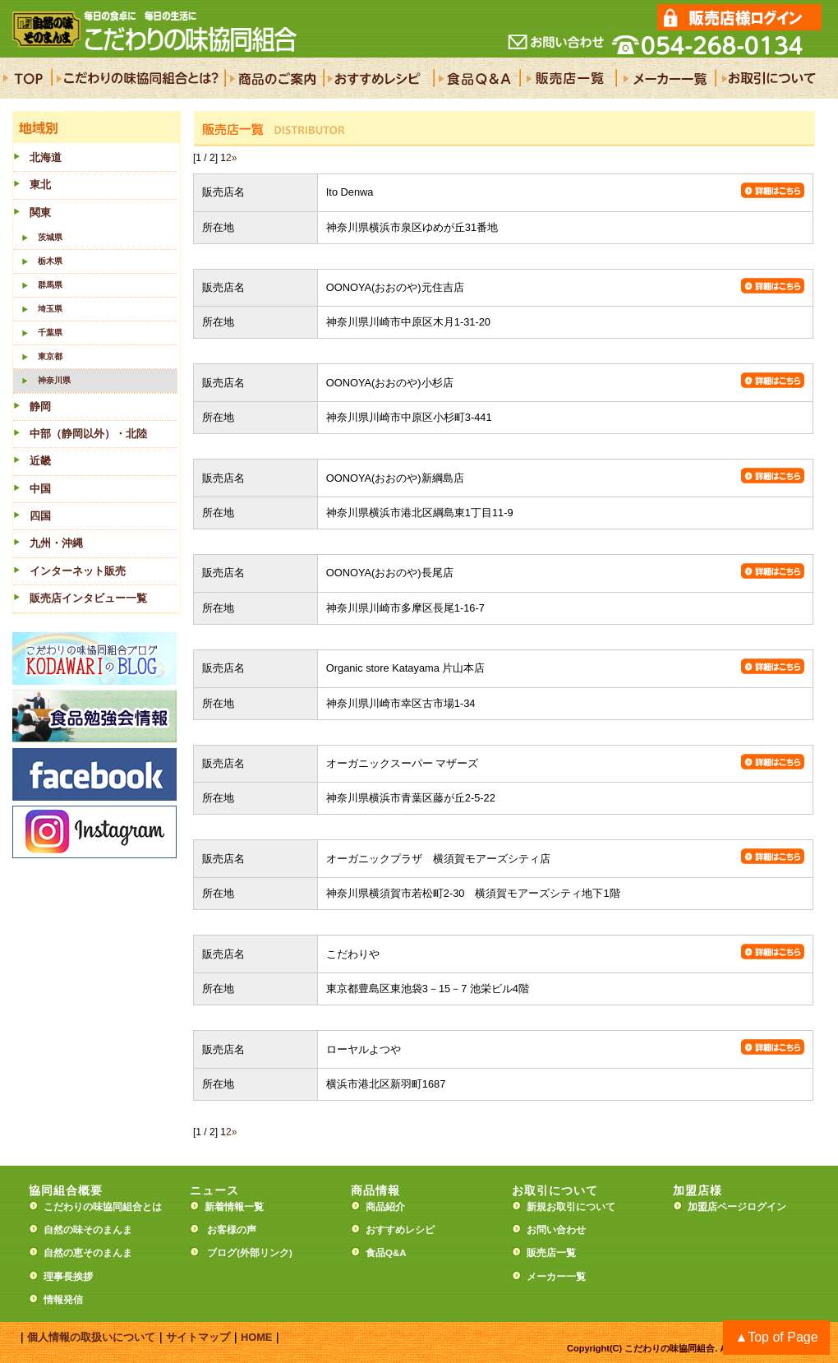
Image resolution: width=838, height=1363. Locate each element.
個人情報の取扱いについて (91, 1337)
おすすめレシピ (400, 1230)
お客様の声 (231, 1230)
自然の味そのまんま (88, 1230)
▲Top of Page (775, 1337)
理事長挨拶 (68, 1277)
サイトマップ (198, 1337)
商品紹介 (385, 1207)
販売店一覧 (551, 1253)
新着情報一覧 (239, 1207)
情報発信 (63, 1300)
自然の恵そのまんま (88, 1253)
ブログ (222, 1253)
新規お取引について (571, 1207)
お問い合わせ (556, 1230)
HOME (256, 1337)
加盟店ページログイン (737, 1207)
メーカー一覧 (556, 1277)
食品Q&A (386, 1253)
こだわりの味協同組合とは (103, 1207)
